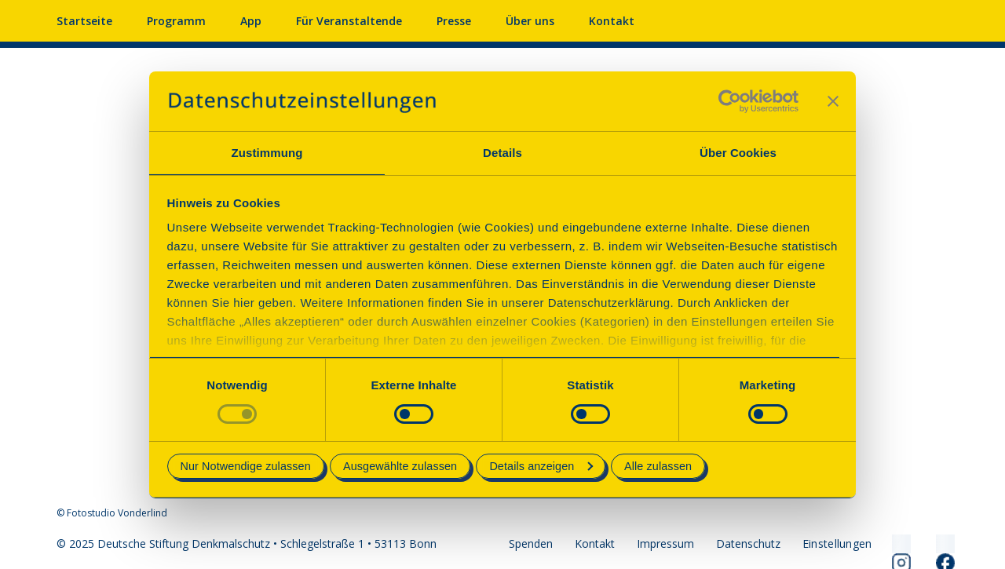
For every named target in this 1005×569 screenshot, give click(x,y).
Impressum (665, 543)
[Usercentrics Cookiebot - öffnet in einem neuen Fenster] (730, 101)
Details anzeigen (541, 466)
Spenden (531, 543)
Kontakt (611, 20)
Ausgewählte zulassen (400, 466)
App (250, 20)
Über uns (530, 20)
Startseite (84, 20)
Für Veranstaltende (349, 20)
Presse (454, 20)
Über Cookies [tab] (738, 152)
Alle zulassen (658, 466)
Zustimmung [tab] (267, 152)
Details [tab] (502, 152)
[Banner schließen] (833, 101)
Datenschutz (748, 543)
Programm (176, 20)
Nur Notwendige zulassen (246, 466)
